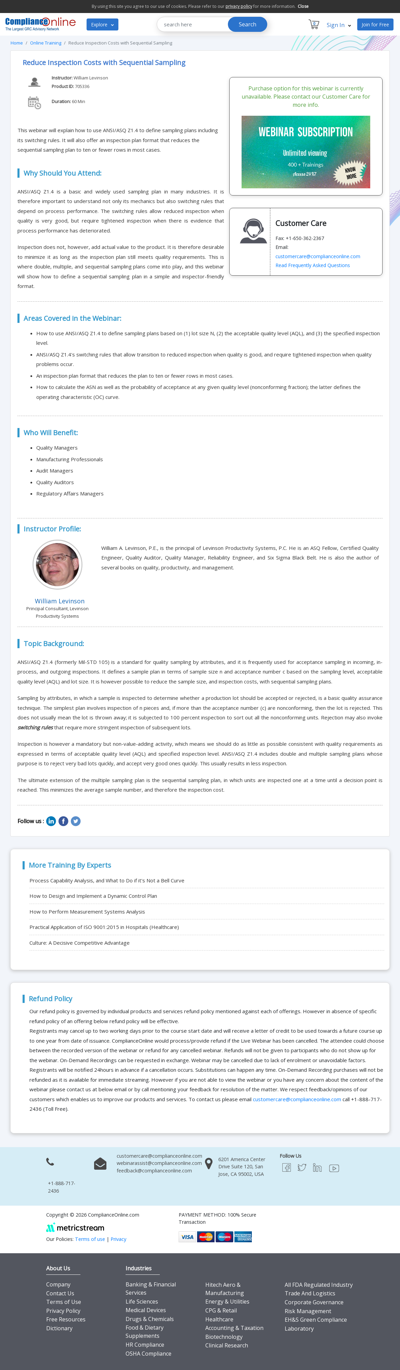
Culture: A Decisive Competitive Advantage (79, 942)
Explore (102, 24)
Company (58, 1284)
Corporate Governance (314, 1302)
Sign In (339, 25)
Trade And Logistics (310, 1293)
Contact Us (60, 1293)
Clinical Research (226, 1345)
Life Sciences (142, 1301)
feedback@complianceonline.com (154, 1170)
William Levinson (91, 78)
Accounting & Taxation (234, 1328)
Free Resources (66, 1319)
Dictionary (59, 1328)
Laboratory (299, 1328)
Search (247, 24)
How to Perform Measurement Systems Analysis (87, 911)
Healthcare (219, 1319)
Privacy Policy (63, 1311)
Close (303, 6)
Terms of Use (63, 1302)
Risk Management (308, 1311)
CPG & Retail (221, 1310)
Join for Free (375, 24)
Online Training (45, 43)
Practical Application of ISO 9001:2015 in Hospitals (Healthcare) (104, 926)
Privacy (118, 1239)
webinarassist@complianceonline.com (159, 1163)
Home (17, 43)
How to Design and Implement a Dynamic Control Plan (93, 895)
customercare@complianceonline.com (317, 256)
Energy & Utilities (227, 1301)
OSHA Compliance (148, 1353)
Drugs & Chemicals (150, 1319)
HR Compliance (145, 1344)
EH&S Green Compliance (316, 1319)
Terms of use (90, 1239)
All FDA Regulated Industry (319, 1285)
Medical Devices (146, 1310)
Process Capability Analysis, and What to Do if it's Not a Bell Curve (106, 880)
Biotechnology (224, 1337)
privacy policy (238, 6)
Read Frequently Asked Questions (312, 265)
